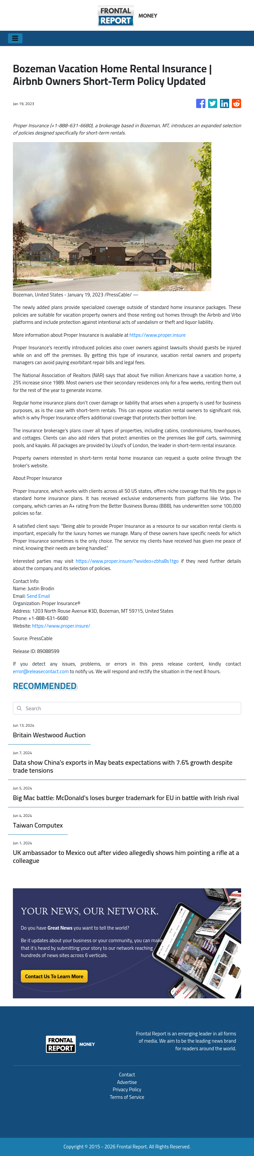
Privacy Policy (127, 1089)
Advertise (127, 1082)
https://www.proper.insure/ (61, 626)
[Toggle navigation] (15, 38)
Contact (127, 1074)
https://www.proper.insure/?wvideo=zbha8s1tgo (127, 561)
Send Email (38, 596)
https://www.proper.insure (158, 335)
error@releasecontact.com (41, 671)
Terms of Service (127, 1097)
